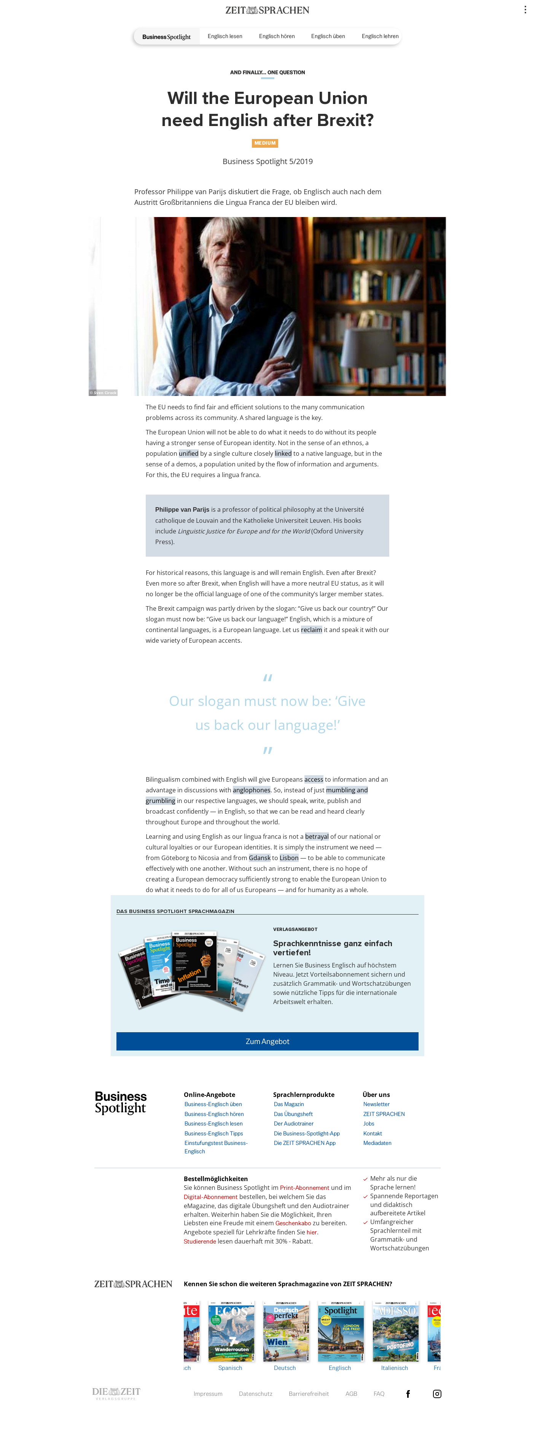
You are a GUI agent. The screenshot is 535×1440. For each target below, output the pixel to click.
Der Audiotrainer (294, 1123)
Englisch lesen (225, 36)
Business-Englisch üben (213, 1104)
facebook (407, 1392)
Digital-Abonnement (211, 1197)
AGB (351, 1392)
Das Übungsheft (293, 1114)
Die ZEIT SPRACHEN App (305, 1142)
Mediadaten (377, 1142)
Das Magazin (289, 1104)
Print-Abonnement (305, 1188)
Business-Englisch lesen (214, 1123)
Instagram (437, 1392)
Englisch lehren (380, 36)
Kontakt (372, 1133)
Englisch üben (328, 36)
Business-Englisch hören (214, 1114)
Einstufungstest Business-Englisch (216, 1146)
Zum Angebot (268, 1041)
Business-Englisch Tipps (214, 1133)
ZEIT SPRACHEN (384, 1114)
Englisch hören (277, 36)
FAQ (379, 1392)
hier (312, 1232)
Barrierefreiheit (309, 1392)
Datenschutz (255, 1392)
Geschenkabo (293, 1223)
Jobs (368, 1123)
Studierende (200, 1241)
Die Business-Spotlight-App (307, 1133)
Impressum (208, 1392)
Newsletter (376, 1104)
